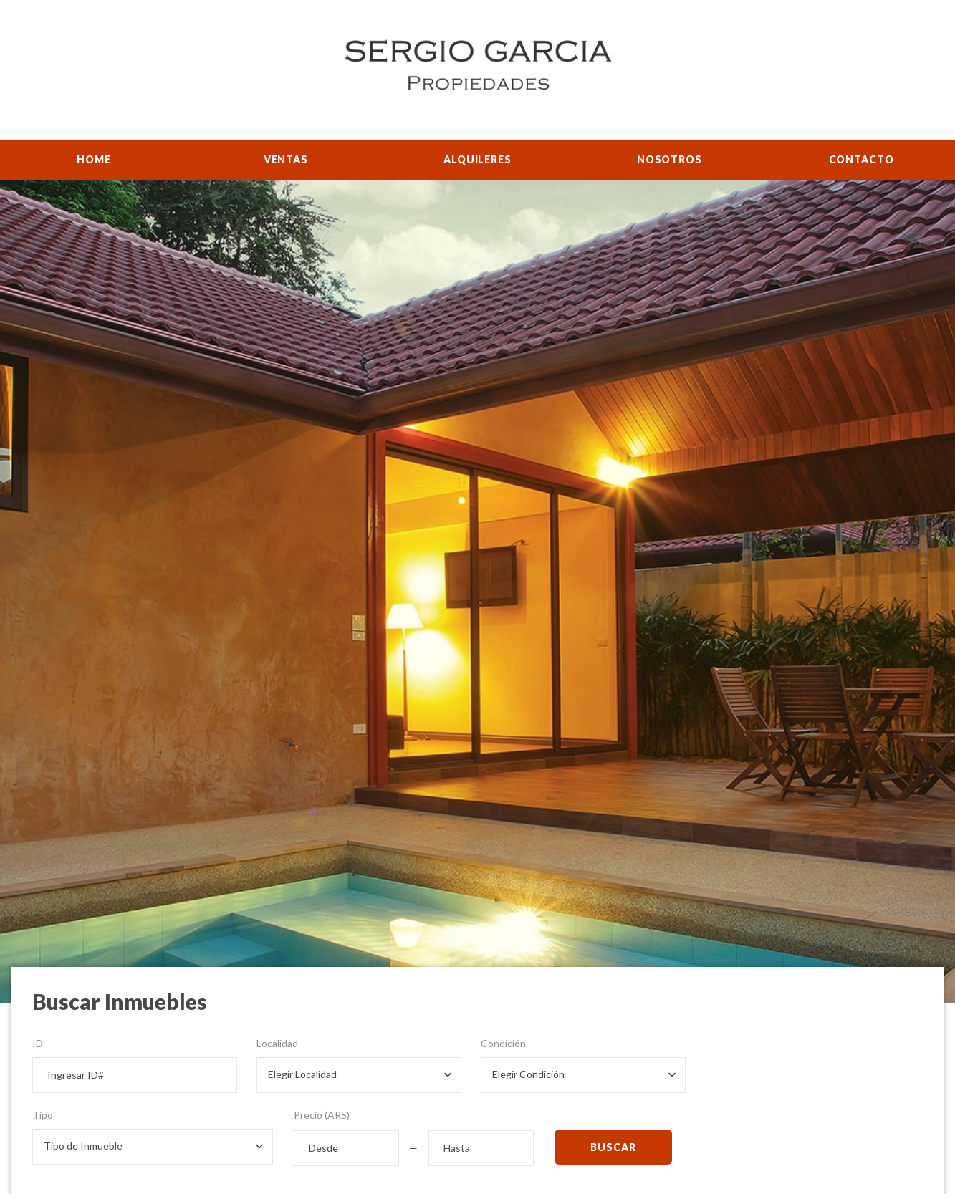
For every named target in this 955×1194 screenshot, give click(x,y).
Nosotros (669, 159)
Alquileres (477, 159)
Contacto (861, 159)
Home (93, 159)
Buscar (613, 1147)
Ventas (286, 159)
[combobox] (358, 1075)
